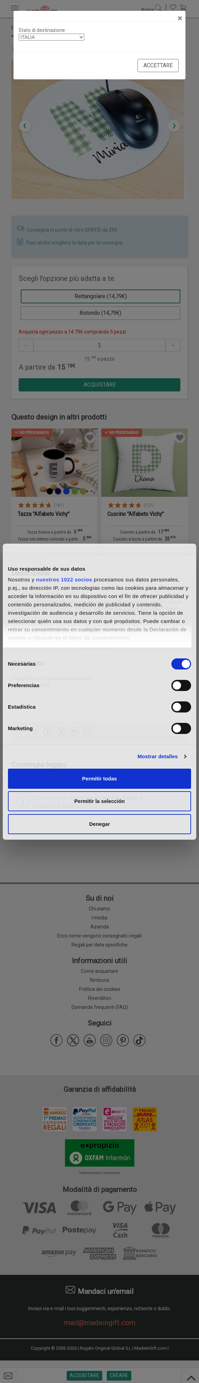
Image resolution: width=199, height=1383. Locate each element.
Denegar (99, 824)
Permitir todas (99, 778)
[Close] (180, 18)
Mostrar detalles (158, 756)
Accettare (158, 65)
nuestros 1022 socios (64, 579)
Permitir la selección (99, 801)
